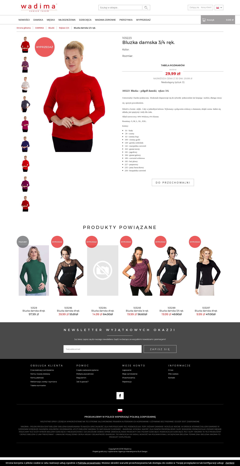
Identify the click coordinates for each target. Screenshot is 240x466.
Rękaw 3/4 (64, 27)
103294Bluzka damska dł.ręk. (102, 318)
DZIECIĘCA (85, 19)
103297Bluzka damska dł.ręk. (206, 318)
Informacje (179, 374)
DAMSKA (38, 19)
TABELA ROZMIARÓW (173, 65)
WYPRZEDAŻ (143, 19)
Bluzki (51, 27)
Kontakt (171, 386)
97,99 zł (34, 322)
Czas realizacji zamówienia (42, 378)
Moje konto (134, 374)
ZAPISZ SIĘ (160, 357)
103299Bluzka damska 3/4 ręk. (171, 318)
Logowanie (126, 378)
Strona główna (24, 27)
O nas (170, 378)
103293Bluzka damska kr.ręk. (137, 318)
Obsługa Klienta (46, 374)
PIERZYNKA (126, 19)
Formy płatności (37, 386)
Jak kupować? (82, 390)
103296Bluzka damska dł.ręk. (68, 318)
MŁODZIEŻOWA (66, 19)
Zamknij (229, 463)
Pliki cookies (173, 382)
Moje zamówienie (129, 382)
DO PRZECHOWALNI (173, 182)
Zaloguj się (194, 7)
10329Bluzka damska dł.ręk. (33, 318)
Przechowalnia (128, 386)
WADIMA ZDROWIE (105, 19)
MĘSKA (51, 19)
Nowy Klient (206, 7)
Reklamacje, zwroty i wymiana (43, 390)
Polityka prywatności (85, 382)
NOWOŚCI (24, 19)
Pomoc (82, 374)
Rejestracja (126, 390)
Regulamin (81, 386)
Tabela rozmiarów (38, 394)
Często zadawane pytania (87, 378)
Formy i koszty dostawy (40, 382)
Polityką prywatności (89, 463)
